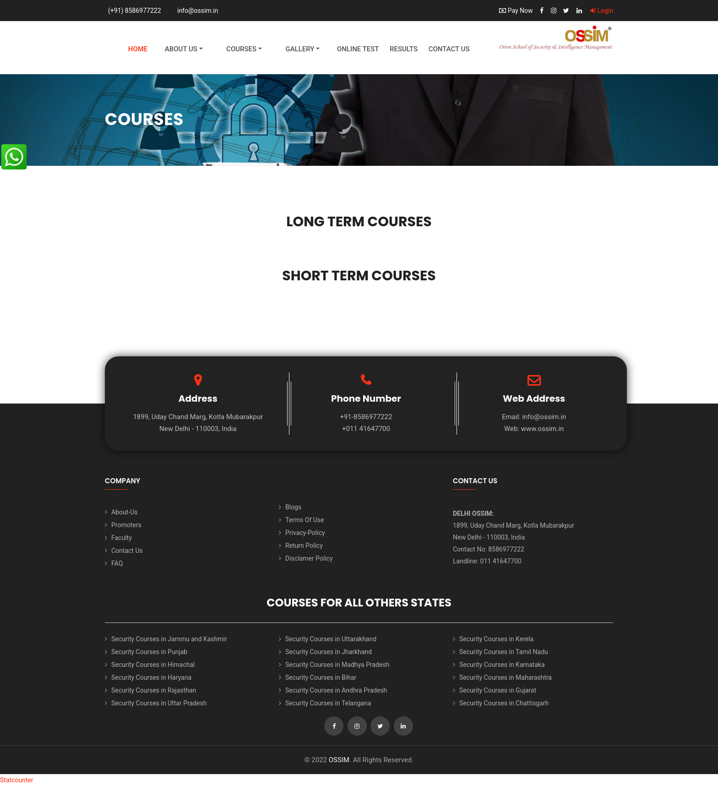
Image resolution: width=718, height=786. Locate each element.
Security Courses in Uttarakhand (330, 639)
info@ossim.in (197, 10)
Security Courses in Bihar (320, 677)
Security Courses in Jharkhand (328, 651)
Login (601, 10)
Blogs (293, 507)
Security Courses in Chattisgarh (504, 703)
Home (138, 49)
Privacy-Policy (305, 532)
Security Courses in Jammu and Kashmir (169, 639)
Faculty (121, 537)
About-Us (124, 512)
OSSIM (339, 760)
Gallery (299, 49)
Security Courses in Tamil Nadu (503, 651)
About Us (181, 49)
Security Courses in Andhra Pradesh (336, 690)
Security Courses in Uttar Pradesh (159, 703)
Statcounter (16, 780)
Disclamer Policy (309, 558)
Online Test (358, 49)
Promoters (126, 525)
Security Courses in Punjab (149, 651)
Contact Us (449, 49)
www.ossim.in (542, 429)
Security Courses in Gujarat (497, 690)
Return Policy (304, 545)
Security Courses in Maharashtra (505, 677)
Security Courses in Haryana (151, 677)
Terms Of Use (304, 520)
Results (404, 49)
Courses (241, 49)
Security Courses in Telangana (328, 703)
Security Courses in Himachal (153, 664)
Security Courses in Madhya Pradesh (337, 664)
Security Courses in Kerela (496, 639)
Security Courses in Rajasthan (153, 690)
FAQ (117, 563)
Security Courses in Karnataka (502, 664)
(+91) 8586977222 (134, 10)
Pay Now (516, 10)
